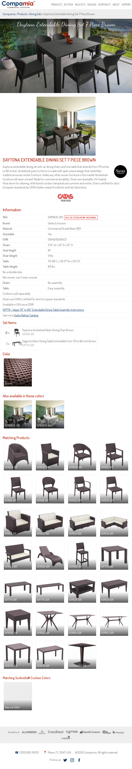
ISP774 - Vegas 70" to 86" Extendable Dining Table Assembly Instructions (43, 310)
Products (56, 4)
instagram (72, 760)
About (116, 4)
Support (126, 4)
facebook (79, 760)
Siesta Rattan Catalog (26, 315)
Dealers (91, 4)
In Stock (68, 4)
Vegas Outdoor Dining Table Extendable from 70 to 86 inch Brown (54, 343)
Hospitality (104, 4)
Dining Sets (35, 14)
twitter (65, 760)
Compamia (9, 14)
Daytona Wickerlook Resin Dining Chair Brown (43, 332)
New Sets (80, 4)
